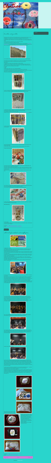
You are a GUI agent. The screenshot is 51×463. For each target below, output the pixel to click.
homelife (7, 226)
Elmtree (12, 7)
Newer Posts (6, 457)
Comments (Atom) (19, 460)
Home (18, 457)
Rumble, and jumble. (11, 34)
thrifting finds (15, 226)
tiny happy (27, 112)
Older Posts (30, 457)
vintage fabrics (20, 226)
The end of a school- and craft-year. (16, 232)
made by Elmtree (11, 226)
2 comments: (19, 225)
